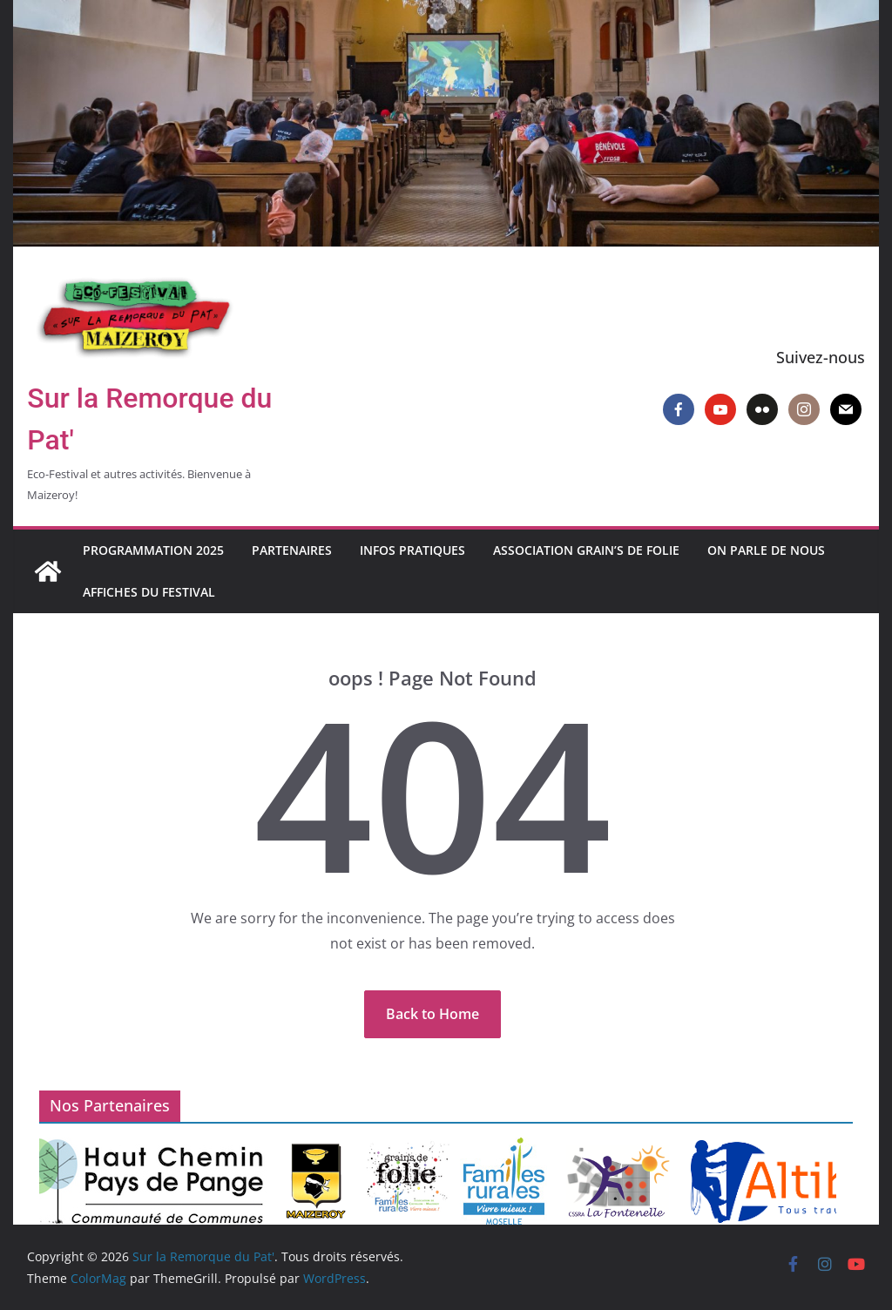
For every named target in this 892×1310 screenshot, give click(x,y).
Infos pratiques (412, 550)
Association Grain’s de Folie (586, 550)
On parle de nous (766, 550)
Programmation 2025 (153, 550)
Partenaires (292, 550)
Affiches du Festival (149, 592)
